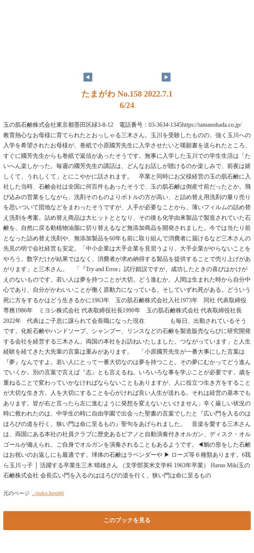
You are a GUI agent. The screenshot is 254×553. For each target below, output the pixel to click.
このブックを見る (127, 520)
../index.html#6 (48, 493)
